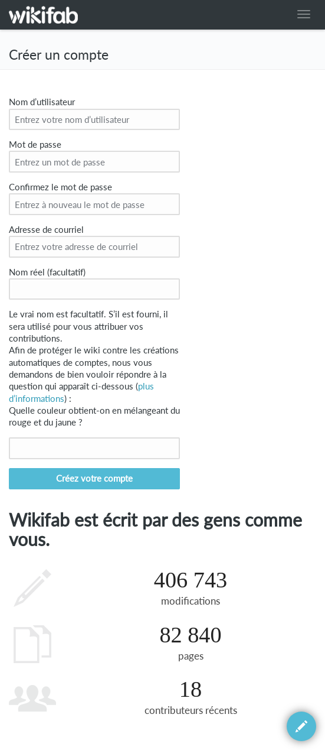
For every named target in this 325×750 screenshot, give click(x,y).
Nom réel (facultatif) (47, 272)
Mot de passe (35, 144)
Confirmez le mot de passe (60, 187)
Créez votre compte (94, 478)
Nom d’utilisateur (42, 102)
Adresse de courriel (46, 230)
